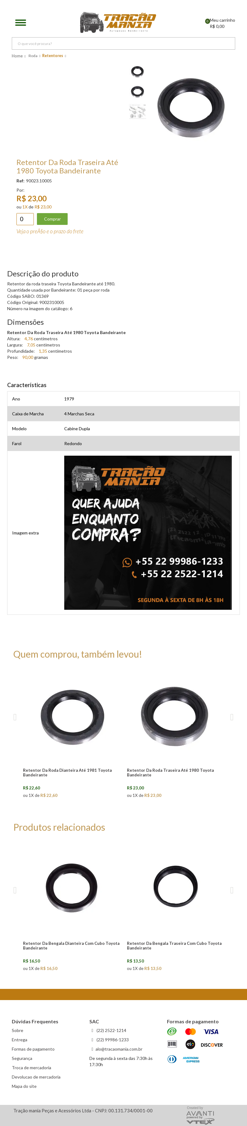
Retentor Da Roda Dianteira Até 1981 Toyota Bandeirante (67, 772)
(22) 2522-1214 (111, 1030)
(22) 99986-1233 (112, 1039)
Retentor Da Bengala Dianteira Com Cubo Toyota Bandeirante (71, 945)
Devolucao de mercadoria (36, 1076)
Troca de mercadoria (31, 1067)
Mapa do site (24, 1086)
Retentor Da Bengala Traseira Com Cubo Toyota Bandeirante (174, 945)
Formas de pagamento (33, 1049)
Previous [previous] (15, 717)
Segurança (22, 1058)
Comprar (52, 218)
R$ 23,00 (43, 206)
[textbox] (123, 43)
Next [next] (232, 717)
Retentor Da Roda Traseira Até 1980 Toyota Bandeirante (170, 772)
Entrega (19, 1039)
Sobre (17, 1030)
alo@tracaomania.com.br (119, 1049)
